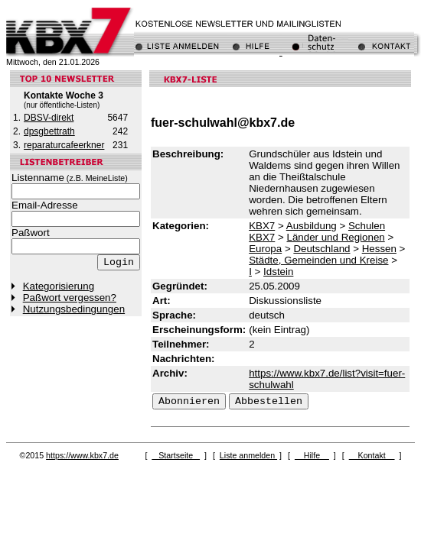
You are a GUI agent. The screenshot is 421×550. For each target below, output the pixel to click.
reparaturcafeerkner (64, 145)
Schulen (366, 225)
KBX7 (262, 225)
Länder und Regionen (336, 237)
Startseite (176, 455)
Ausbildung (311, 225)
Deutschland (321, 248)
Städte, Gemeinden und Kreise (318, 260)
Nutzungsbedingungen (74, 309)
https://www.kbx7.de (82, 455)
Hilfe (312, 455)
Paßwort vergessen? (69, 297)
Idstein (278, 271)
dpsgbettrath (49, 131)
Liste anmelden (248, 455)
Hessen (379, 248)
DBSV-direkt (48, 117)
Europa (265, 248)
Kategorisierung (58, 286)
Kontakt (372, 455)
